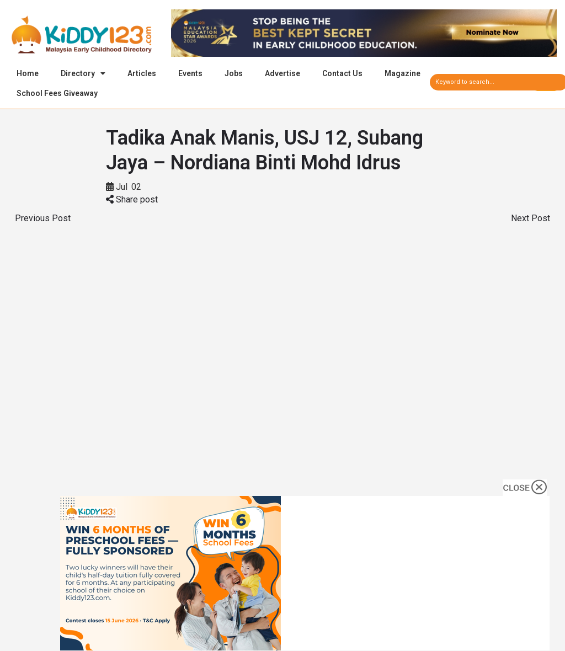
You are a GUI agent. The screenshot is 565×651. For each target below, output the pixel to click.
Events (190, 73)
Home (28, 73)
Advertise (282, 73)
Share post (132, 201)
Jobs (234, 73)
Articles (141, 73)
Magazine (402, 73)
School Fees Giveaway (57, 93)
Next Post (530, 220)
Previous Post (43, 220)
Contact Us (342, 73)
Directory (83, 73)
